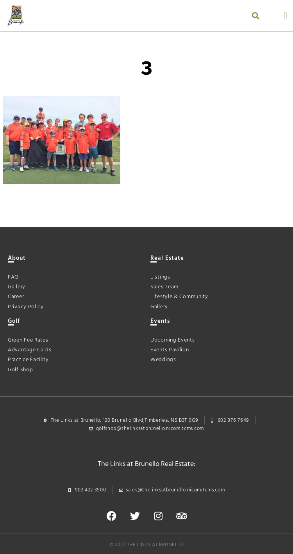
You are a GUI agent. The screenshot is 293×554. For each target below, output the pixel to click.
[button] (255, 15)
